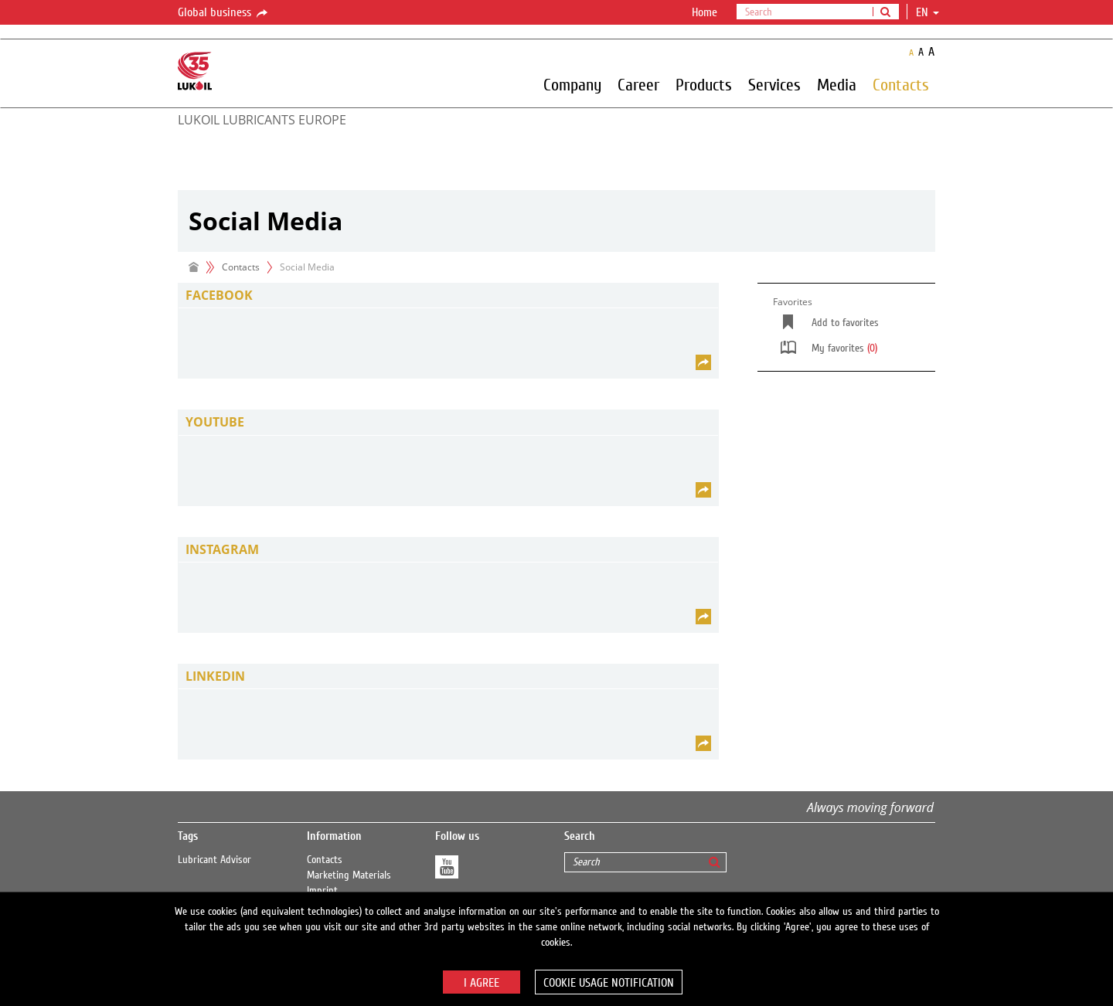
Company (572, 84)
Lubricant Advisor (214, 860)
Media (836, 84)
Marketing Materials (349, 875)
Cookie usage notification (608, 983)
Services (774, 84)
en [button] (927, 12)
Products (704, 84)
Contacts (901, 84)
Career (638, 84)
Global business (224, 13)
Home (704, 12)
